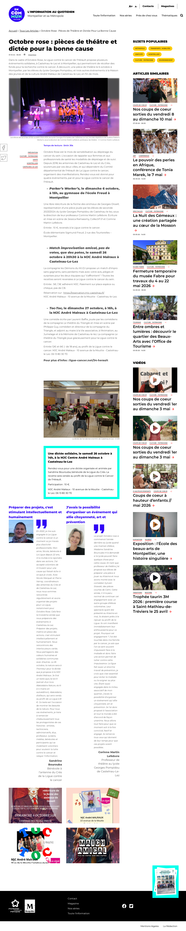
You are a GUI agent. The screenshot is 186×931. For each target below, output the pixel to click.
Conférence (144, 156)
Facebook (3, 147)
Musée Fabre (138, 267)
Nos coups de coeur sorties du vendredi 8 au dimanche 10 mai (153, 114)
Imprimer (32, 55)
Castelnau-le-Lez (30, 167)
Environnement (166, 60)
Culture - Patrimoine (29, 156)
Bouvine (148, 592)
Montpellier (32, 163)
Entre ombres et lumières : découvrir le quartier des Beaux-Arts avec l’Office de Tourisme (154, 336)
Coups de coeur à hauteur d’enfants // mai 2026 (152, 500)
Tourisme (137, 322)
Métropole (140, 48)
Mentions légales (150, 926)
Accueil (13, 30)
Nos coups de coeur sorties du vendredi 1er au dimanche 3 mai (155, 404)
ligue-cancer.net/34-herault (88, 360)
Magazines (167, 6)
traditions (137, 592)
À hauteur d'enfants (142, 491)
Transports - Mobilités (160, 48)
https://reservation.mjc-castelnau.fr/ (83, 292)
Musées (148, 539)
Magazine (73, 903)
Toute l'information (104, 15)
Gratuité (139, 54)
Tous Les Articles (29, 30)
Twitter (3, 157)
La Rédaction (170, 926)
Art (134, 156)
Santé (35, 159)
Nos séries (126, 15)
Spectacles (138, 211)
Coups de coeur (140, 105)
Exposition (137, 539)
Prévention (33, 152)
